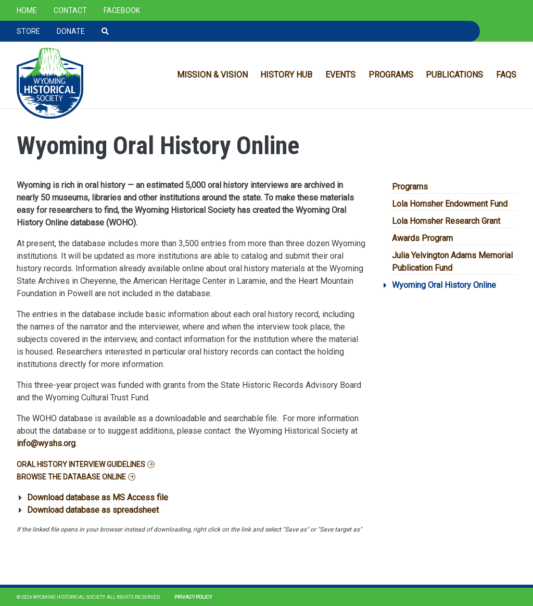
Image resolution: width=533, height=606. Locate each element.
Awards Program (422, 238)
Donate (71, 31)
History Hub (286, 75)
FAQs (506, 75)
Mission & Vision (212, 75)
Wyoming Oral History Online (444, 285)
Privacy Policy (193, 597)
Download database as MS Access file (97, 497)
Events (340, 75)
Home (27, 10)
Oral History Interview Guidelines (81, 464)
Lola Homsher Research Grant (446, 221)
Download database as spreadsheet (93, 510)
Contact (70, 10)
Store (28, 31)
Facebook (122, 10)
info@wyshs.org (46, 443)
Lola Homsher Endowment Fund (449, 204)
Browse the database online (71, 477)
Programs (391, 75)
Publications (454, 75)
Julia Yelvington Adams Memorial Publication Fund (452, 261)
